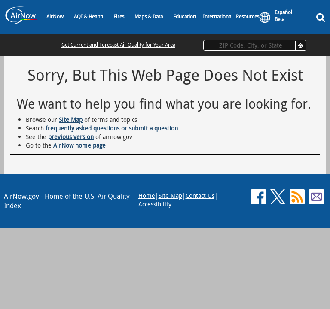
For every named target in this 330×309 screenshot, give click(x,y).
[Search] (322, 17)
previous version (71, 137)
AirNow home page (79, 145)
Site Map (70, 119)
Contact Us (200, 195)
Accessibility (154, 204)
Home (146, 195)
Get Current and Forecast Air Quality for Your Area (118, 44)
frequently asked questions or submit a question (112, 128)
